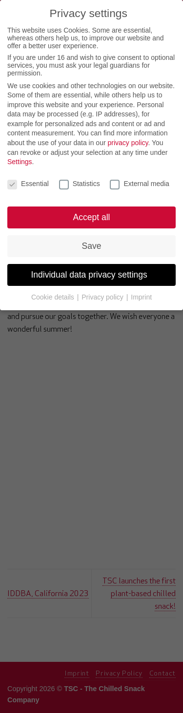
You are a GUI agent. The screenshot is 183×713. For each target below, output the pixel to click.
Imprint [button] (141, 297)
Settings (19, 162)
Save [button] (92, 246)
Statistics (79, 184)
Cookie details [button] (53, 297)
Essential (28, 184)
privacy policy (127, 143)
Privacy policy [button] (103, 297)
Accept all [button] (91, 217)
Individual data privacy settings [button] (91, 275)
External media (139, 184)
